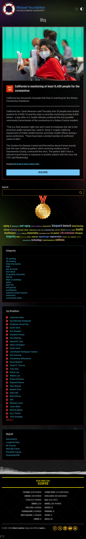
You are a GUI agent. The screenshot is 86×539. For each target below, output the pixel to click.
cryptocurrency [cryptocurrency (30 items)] (33, 230)
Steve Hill (14, 393)
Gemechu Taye (16, 341)
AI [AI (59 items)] (10, 226)
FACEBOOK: (26, 492)
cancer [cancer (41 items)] (26, 230)
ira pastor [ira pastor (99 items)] (54, 233)
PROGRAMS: (48, 511)
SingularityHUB (13, 455)
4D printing (11, 261)
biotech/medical (28, 164)
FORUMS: (37, 519)
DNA (8, 266)
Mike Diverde (17, 164)
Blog (43, 20)
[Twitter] (60, 528)
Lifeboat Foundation (18, 528)
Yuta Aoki (14, 369)
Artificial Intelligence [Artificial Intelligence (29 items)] (36, 226)
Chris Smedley (16, 417)
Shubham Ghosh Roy (19, 324)
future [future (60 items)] (63, 230)
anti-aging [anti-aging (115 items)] (25, 226)
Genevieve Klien (17, 317)
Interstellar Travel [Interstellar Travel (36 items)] (44, 234)
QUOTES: (47, 519)
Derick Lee (14, 372)
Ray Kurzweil (11, 269)
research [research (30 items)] (64, 237)
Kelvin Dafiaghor (17, 345)
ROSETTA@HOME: (26, 515)
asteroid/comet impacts (16, 293)
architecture (11, 290)
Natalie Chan (15, 389)
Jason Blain (15, 406)
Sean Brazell (15, 386)
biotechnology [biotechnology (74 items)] (78, 226)
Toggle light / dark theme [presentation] (81, 9)
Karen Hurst (15, 348)
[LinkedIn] (65, 528)
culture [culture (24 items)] (39, 230)
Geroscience (11, 439)
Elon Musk (10, 272)
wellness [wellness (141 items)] (59, 240)
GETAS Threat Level (43, 482)
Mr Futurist (11, 445)
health (37, 164)
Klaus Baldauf (16, 362)
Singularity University (15, 274)
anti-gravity (11, 287)
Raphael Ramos (17, 382)
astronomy (11, 295)
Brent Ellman (15, 396)
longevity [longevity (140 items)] (11, 236)
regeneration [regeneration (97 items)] (56, 236)
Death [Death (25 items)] (42, 230)
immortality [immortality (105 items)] (32, 233)
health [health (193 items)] (79, 230)
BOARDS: (47, 503)
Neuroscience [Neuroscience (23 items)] (23, 237)
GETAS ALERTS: (49, 496)
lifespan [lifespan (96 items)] (79, 233)
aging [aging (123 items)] (6, 226)
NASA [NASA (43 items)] (18, 237)
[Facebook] (55, 528)
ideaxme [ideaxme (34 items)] (24, 234)
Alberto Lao (15, 375)
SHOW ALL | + (10, 420)
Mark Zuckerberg (13, 280)
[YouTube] (70, 528)
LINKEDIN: (27, 496)
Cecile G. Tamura (17, 365)
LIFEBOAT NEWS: (50, 492)
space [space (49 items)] (79, 237)
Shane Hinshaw (17, 379)
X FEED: (28, 500)
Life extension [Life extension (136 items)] (67, 233)
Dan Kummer (16, 355)
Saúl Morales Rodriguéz (20, 321)
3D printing (11, 258)
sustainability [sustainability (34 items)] (27, 240)
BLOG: (46, 500)
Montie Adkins (16, 410)
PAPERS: (47, 515)
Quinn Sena (15, 327)
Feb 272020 (10, 89)
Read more (43, 172)
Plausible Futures (13, 452)
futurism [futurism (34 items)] (68, 230)
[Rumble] (75, 528)
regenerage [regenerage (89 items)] (43, 236)
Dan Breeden (15, 331)
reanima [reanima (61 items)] (35, 237)
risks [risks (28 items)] (69, 237)
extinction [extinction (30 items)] (57, 230)
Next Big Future (13, 449)
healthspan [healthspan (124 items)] (10, 233)
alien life (10, 285)
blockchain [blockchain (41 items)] (13, 230)
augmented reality (14, 298)
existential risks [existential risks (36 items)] (49, 230)
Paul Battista (15, 338)
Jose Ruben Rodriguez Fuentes (23, 352)
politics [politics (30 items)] (29, 237)
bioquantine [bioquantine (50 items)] (47, 226)
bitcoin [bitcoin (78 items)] (6, 230)
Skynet (9, 277)
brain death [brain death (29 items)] (20, 230)
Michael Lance (16, 403)
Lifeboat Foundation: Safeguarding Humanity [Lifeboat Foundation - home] (36, 9)
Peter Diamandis (13, 264)
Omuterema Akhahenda (20, 358)
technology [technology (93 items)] (36, 240)
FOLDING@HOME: (27, 511)
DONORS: (34, 503)
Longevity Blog (12, 442)
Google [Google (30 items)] (73, 230)
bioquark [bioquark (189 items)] (57, 226)
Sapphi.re (42, 528)
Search (81, 192)
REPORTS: (48, 507)
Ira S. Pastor (15, 413)
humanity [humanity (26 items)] (18, 233)
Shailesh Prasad (17, 334)
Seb (11, 399)
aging (8, 282)
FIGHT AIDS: (29, 507)
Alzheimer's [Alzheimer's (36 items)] (15, 226)
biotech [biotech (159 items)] (67, 226)
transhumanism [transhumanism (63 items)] (48, 240)
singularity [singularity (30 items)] (73, 237)
